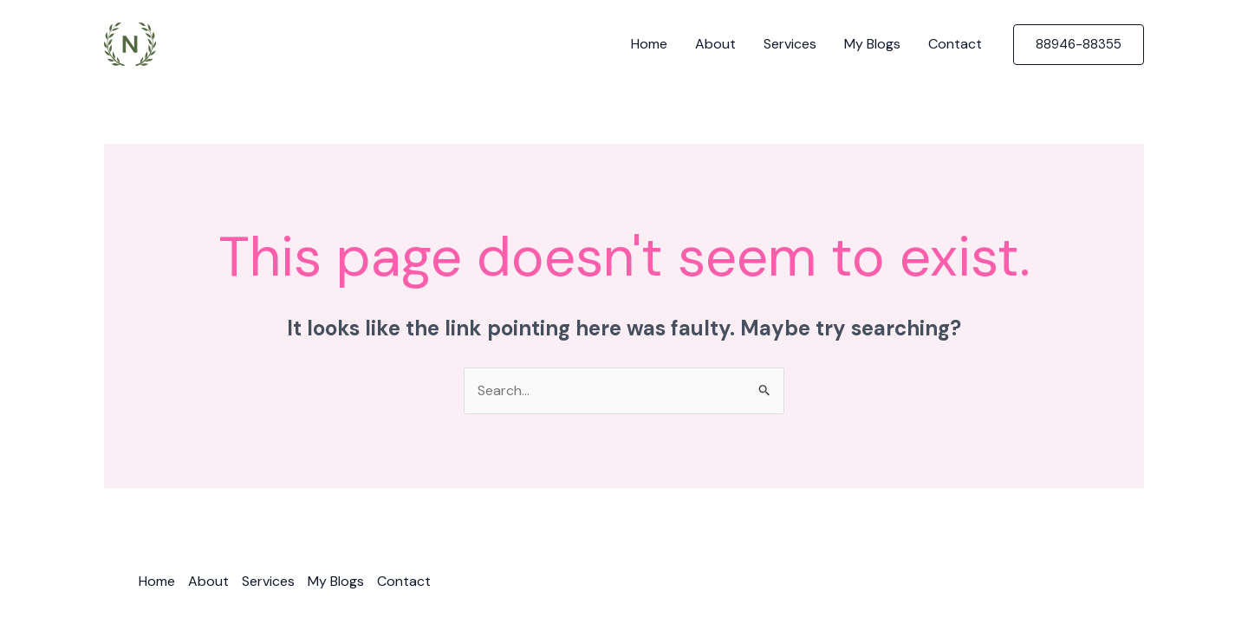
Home (649, 44)
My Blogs (872, 44)
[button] (1078, 44)
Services (790, 44)
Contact (955, 44)
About (715, 44)
